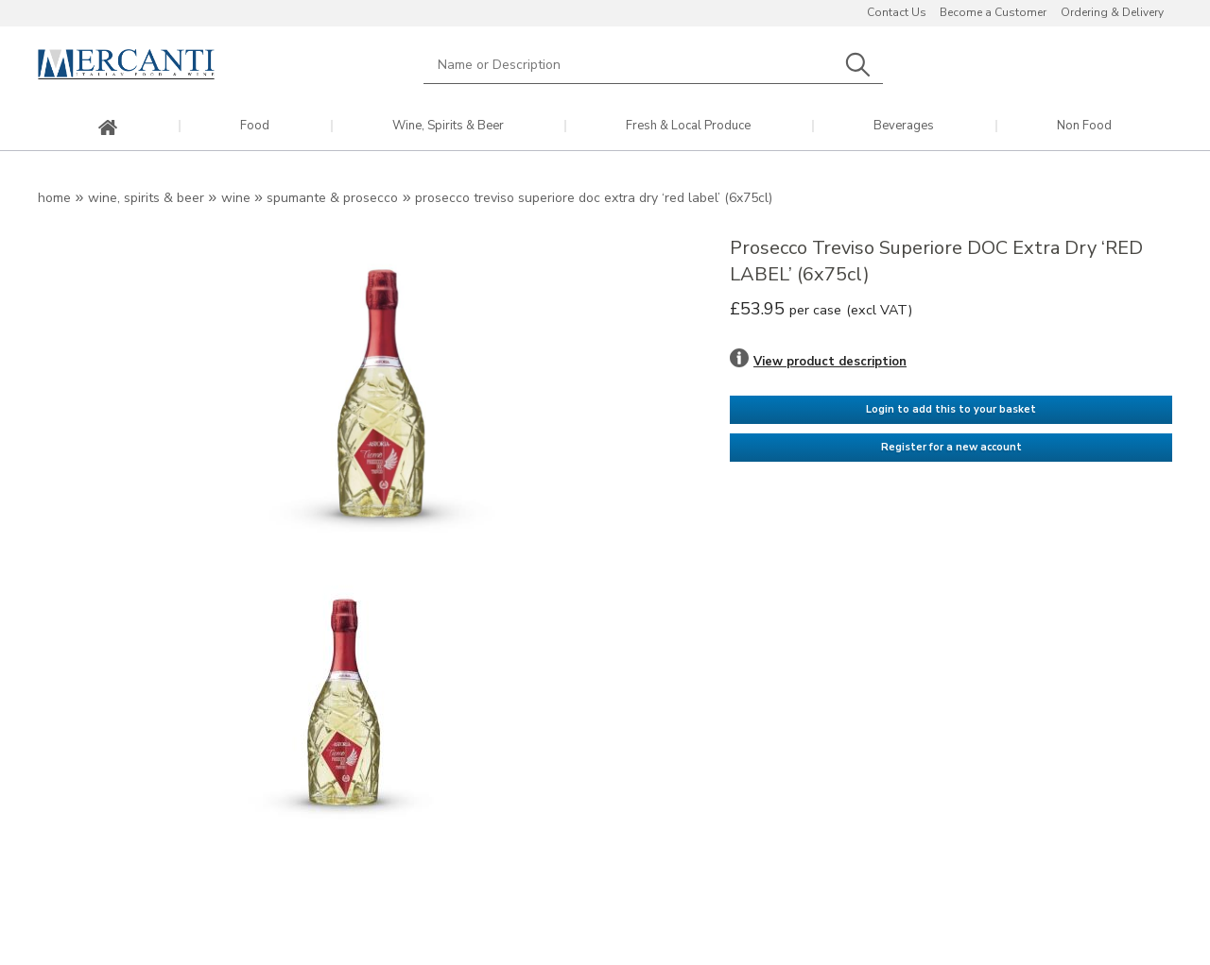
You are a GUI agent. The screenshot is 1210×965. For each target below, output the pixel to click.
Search (857, 64)
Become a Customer (993, 12)
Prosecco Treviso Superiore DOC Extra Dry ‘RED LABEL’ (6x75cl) (593, 198)
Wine (236, 198)
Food (254, 126)
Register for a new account (951, 447)
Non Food (1084, 126)
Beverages (903, 126)
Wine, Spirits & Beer (448, 126)
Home (54, 198)
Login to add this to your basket (951, 409)
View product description (830, 361)
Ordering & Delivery (1112, 12)
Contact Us (896, 12)
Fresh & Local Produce (688, 126)
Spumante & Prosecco (332, 198)
